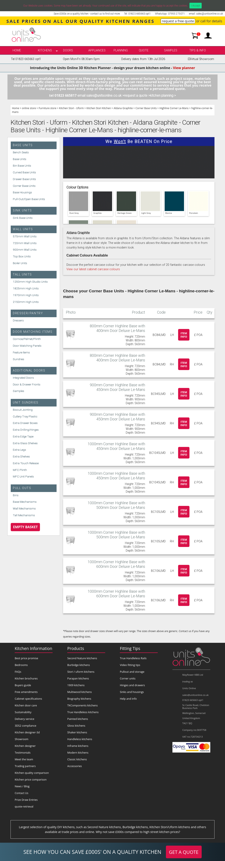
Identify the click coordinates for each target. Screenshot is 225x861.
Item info (183, 334)
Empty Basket (25, 527)
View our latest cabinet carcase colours (93, 269)
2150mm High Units (26, 301)
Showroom (21, 739)
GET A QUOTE (184, 852)
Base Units (23, 145)
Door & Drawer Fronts (26, 384)
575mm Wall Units (25, 236)
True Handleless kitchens (83, 712)
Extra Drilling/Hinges (26, 429)
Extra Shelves (21, 456)
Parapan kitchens (78, 678)
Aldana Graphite (123, 108)
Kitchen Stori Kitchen (98, 108)
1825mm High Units (26, 288)
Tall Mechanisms (24, 515)
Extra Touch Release (26, 463)
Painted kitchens (77, 719)
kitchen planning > (163, 96)
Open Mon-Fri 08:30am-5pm (81, 59)
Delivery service (24, 719)
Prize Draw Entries (26, 800)
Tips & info (197, 50)
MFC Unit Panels (23, 476)
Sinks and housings (132, 692)
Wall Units (23, 229)
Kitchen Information (33, 648)
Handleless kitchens (79, 739)
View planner (184, 68)
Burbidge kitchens (78, 665)
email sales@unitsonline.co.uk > (100, 96)
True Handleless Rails (133, 658)
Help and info (128, 699)
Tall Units (22, 274)
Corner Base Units (146, 108)
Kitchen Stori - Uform (71, 108)
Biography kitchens (79, 699)
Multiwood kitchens (79, 692)
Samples (170, 50)
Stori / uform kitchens (80, 672)
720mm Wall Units (25, 243)
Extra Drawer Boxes (25, 423)
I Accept (195, 5)
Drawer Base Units (24, 179)
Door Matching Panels (27, 345)
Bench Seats (21, 152)
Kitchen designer (25, 746)
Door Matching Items (32, 332)
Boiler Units (20, 263)
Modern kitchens (77, 752)
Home (17, 50)
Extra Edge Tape (23, 436)
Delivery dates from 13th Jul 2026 (143, 59)
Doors (68, 50)
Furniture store (47, 108)
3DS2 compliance (25, 725)
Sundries (18, 359)
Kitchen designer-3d (27, 732)
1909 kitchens (76, 685)
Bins (16, 495)
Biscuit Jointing (23, 409)
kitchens (45, 50)
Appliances (97, 50)
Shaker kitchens (77, 732)
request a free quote (178, 21)
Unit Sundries (25, 402)
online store (29, 108)
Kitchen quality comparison (32, 773)
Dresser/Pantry (28, 313)
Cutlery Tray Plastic (25, 416)
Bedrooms (21, 665)
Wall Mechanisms (24, 508)
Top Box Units (22, 256)
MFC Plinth (20, 470)
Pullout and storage (132, 672)
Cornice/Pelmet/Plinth (27, 339)
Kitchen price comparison (31, 779)
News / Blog (22, 786)
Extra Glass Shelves (25, 443)
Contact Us (21, 793)
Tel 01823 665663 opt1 (26, 59)
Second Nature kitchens (82, 658)
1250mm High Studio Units (30, 281)
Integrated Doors (23, 377)
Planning (121, 50)
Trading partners (25, 766)
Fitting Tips (130, 648)
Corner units (127, 678)
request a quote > (137, 96)
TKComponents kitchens (82, 705)
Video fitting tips (130, 665)
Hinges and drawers (132, 685)
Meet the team (24, 759)
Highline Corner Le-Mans (173, 108)
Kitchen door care (26, 705)
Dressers (18, 320)
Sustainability (23, 712)
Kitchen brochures (26, 678)
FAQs (18, 672)
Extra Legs (19, 449)
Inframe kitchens (77, 746)
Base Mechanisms (25, 501)
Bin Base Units (22, 165)
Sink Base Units (23, 217)
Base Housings (22, 192)
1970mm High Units (26, 295)
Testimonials (22, 752)
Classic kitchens (77, 759)
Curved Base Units (24, 172)
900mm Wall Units (25, 249)
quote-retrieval (24, 806)
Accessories (74, 766)
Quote (143, 50)
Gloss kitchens (76, 725)
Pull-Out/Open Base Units (29, 199)
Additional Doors (29, 370)
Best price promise (26, 658)
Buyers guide (23, 685)
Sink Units (22, 210)
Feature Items (21, 352)
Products (75, 648)
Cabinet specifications (28, 699)
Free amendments (26, 692)
